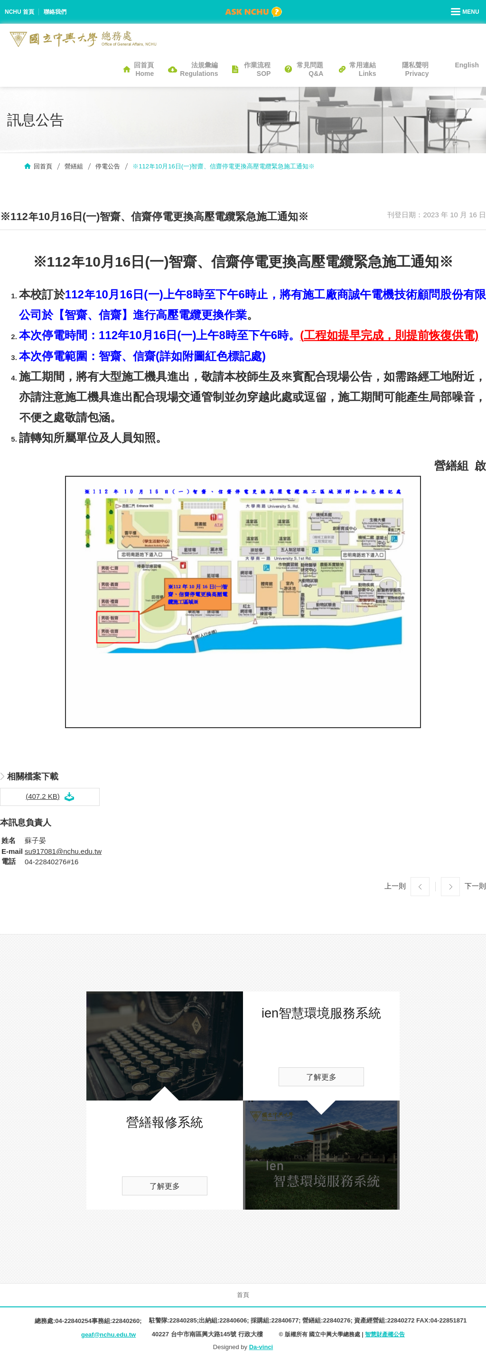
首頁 (243, 1294)
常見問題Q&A (310, 69)
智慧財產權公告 (385, 1334)
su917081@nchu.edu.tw (63, 851)
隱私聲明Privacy (415, 69)
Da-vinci (261, 1347)
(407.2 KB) (43, 796)
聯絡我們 (55, 12)
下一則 (475, 886)
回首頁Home (144, 69)
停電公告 (107, 166)
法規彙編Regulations (199, 69)
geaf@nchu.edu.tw (108, 1334)
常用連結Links (362, 69)
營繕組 (74, 166)
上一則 (395, 886)
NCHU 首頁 (19, 12)
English (467, 65)
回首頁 (43, 166)
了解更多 (165, 1186)
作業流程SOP (257, 69)
